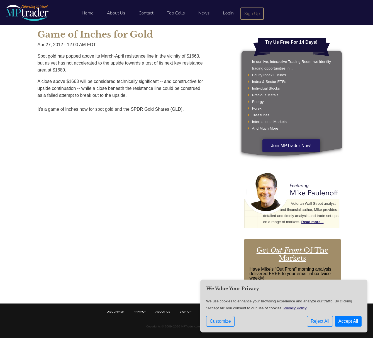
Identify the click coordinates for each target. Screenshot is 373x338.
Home (87, 13)
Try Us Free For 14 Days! (291, 42)
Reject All (320, 321)
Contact (146, 13)
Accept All (348, 321)
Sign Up (252, 14)
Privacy (139, 312)
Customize (220, 321)
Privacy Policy (295, 308)
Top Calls (176, 13)
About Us (116, 13)
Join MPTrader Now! (291, 145)
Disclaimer (115, 312)
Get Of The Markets (292, 254)
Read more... (312, 222)
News (204, 13)
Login (228, 13)
